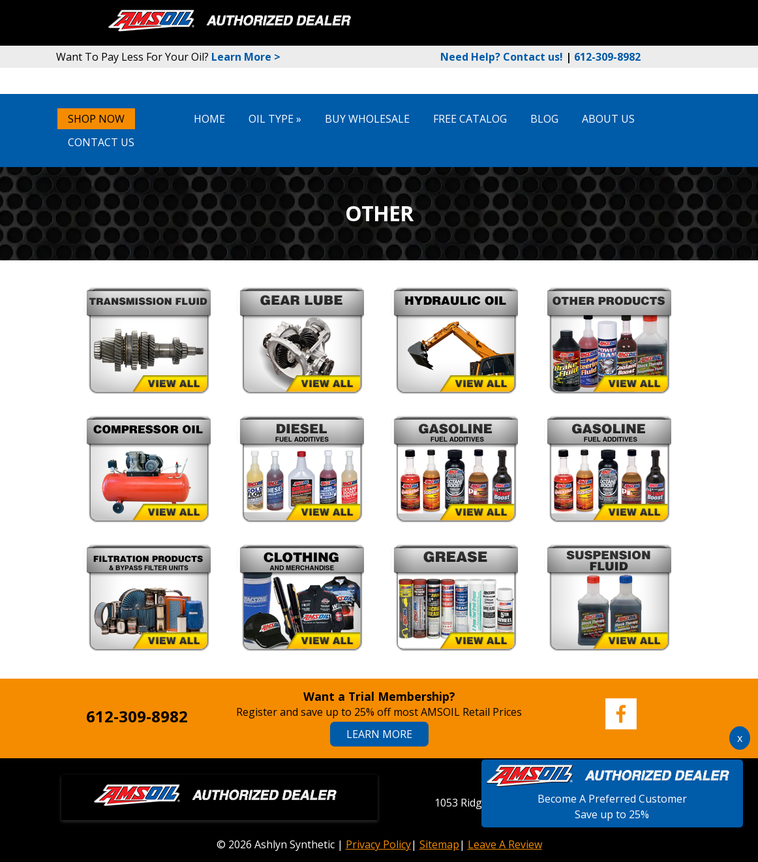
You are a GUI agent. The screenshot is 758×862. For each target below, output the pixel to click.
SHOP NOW (96, 119)
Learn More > (245, 57)
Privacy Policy (378, 844)
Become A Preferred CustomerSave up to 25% (612, 799)
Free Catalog (470, 119)
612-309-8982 (607, 57)
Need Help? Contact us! (501, 57)
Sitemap (439, 844)
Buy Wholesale (367, 119)
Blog (544, 119)
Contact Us (101, 142)
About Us (608, 119)
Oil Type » (275, 119)
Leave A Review (505, 844)
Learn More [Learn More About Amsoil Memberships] (379, 734)
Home (209, 119)
